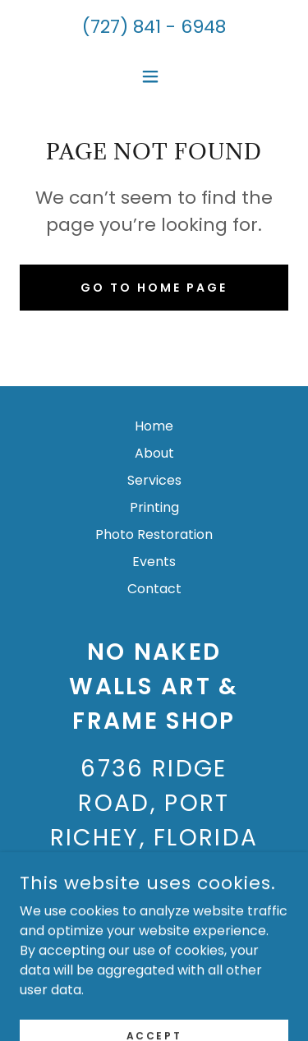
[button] (154, 76)
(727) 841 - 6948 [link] (154, 26)
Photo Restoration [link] (154, 534)
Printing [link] (154, 507)
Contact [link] (154, 588)
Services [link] (154, 480)
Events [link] (154, 561)
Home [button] (154, 426)
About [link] (154, 453)
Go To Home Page (154, 287)
